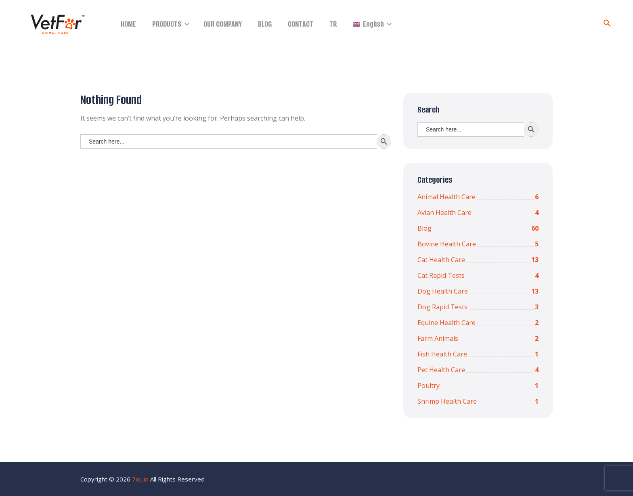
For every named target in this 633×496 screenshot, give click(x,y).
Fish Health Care (478, 354)
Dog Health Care (478, 291)
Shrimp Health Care (478, 401)
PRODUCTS (166, 24)
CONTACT (300, 24)
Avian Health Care (478, 212)
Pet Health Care (478, 369)
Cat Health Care (478, 259)
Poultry (478, 385)
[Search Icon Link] (607, 24)
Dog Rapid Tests (478, 306)
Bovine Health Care (478, 244)
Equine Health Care (478, 322)
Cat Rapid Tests (478, 275)
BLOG (265, 24)
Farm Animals (478, 338)
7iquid (140, 479)
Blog (478, 228)
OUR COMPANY (222, 24)
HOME (128, 24)
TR (333, 24)
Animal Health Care (478, 196)
